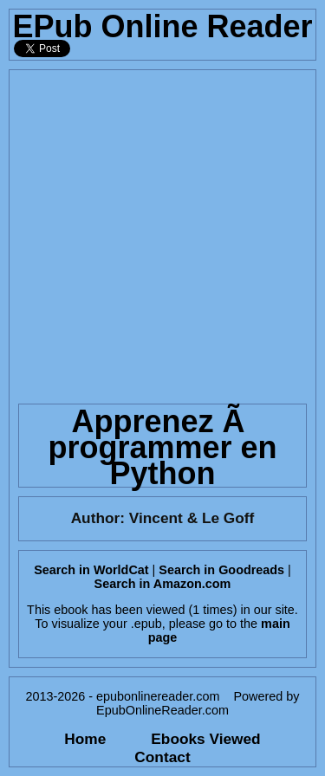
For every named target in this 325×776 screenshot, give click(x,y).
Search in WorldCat (91, 570)
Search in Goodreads (221, 570)
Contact (162, 757)
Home (85, 738)
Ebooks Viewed (205, 738)
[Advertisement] (162, 232)
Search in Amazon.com (162, 584)
